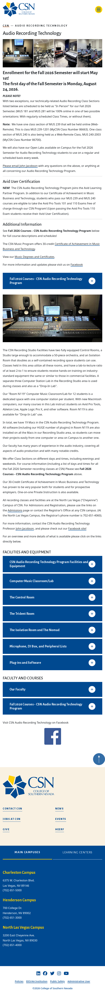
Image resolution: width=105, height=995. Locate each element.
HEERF (59, 829)
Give (6, 829)
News (59, 808)
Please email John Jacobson (20, 166)
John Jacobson (25, 528)
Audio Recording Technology (41, 25)
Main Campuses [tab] (27, 852)
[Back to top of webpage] (99, 767)
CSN (6, 25)
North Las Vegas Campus (23, 927)
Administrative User (79, 981)
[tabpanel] (52, 911)
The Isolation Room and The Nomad (35, 630)
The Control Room (22, 597)
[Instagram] (59, 973)
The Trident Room (22, 613)
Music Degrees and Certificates (34, 257)
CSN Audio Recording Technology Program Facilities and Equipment (49, 564)
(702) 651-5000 (12, 890)
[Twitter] (52, 973)
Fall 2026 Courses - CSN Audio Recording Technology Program (46, 281)
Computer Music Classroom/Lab (32, 581)
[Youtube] (66, 973)
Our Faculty (18, 689)
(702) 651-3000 (12, 917)
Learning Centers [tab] (78, 852)
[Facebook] (45, 973)
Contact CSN (12, 808)
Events (60, 819)
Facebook (77, 264)
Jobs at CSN (12, 819)
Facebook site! (77, 528)
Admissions (15, 510)
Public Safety (57, 981)
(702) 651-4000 (12, 945)
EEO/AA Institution (36, 981)
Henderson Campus (19, 900)
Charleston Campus (19, 873)
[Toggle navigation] (98, 9)
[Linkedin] (38, 973)
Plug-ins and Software (25, 662)
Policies (19, 981)
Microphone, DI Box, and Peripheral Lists (38, 646)
